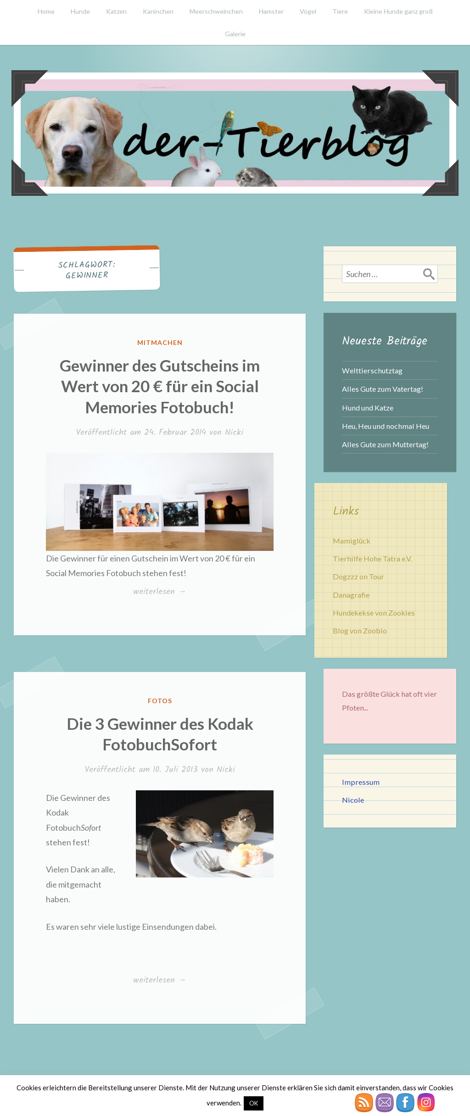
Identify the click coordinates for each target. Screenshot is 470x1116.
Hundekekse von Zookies (374, 612)
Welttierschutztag (372, 370)
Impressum (361, 781)
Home (46, 11)
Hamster (271, 11)
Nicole (353, 799)
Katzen (116, 11)
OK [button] (253, 1103)
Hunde (80, 11)
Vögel (308, 11)
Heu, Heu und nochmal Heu (385, 426)
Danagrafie (351, 594)
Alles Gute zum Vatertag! (382, 388)
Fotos (160, 701)
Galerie (235, 34)
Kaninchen (158, 11)
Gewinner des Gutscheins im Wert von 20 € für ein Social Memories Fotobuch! (160, 385)
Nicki (234, 432)
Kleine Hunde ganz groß (398, 11)
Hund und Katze (367, 407)
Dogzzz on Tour (358, 576)
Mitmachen (160, 342)
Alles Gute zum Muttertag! (385, 444)
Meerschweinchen (216, 11)
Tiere (340, 11)
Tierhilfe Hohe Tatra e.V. (372, 558)
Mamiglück (351, 540)
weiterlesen (159, 592)
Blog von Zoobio (360, 630)
